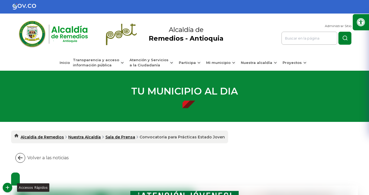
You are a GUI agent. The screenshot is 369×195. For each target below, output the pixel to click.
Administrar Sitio (338, 26)
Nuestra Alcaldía (84, 137)
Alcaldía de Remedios (42, 137)
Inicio (67, 62)
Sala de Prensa (120, 137)
